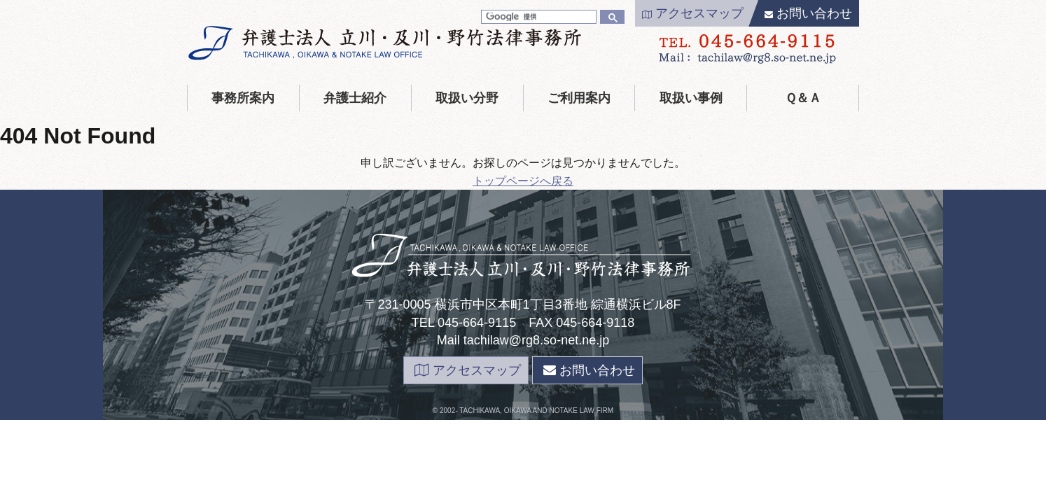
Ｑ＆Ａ (803, 98)
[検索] (537, 17)
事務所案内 (242, 98)
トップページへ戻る (523, 181)
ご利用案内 (579, 98)
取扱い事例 (691, 98)
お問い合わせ (808, 13)
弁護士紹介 (354, 98)
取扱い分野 (466, 98)
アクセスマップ (693, 13)
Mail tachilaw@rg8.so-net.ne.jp (523, 340)
